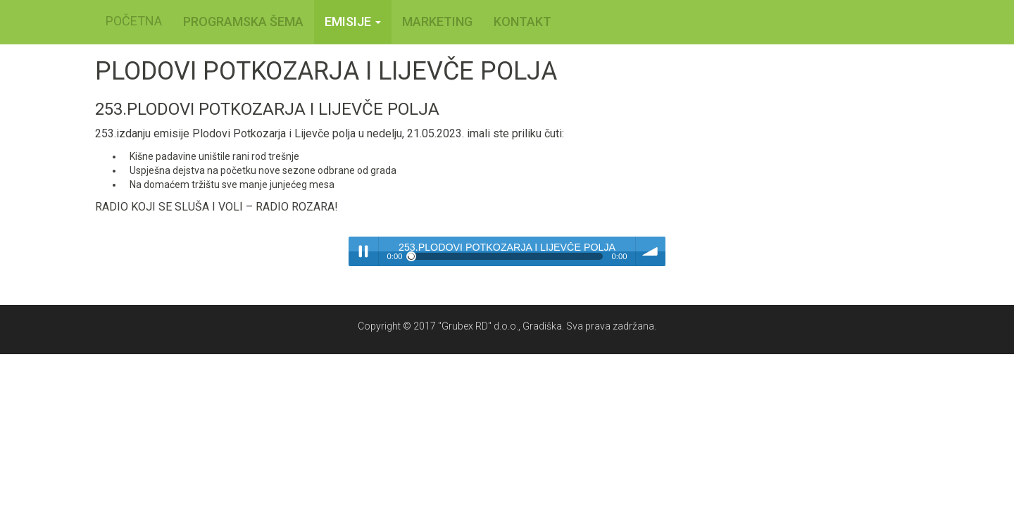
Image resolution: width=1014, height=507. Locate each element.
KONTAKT (522, 21)
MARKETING (437, 21)
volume (650, 251)
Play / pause (363, 251)
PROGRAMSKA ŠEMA (243, 21)
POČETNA (134, 20)
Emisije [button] (353, 21)
